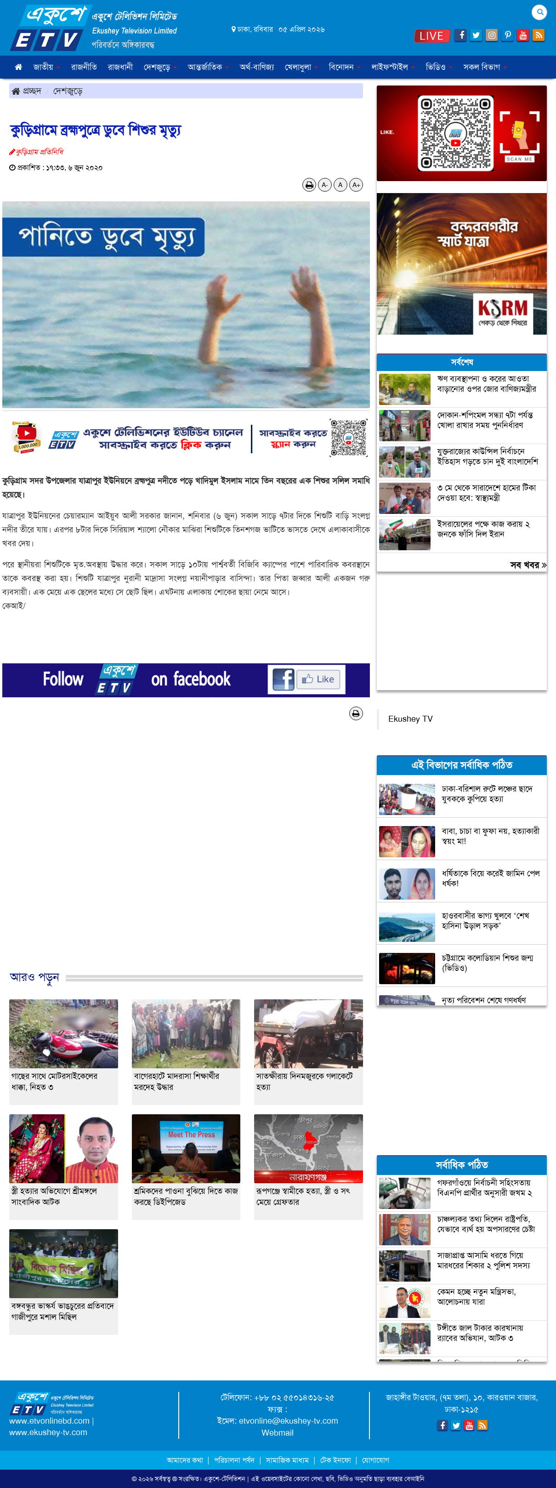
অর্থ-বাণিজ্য (257, 67)
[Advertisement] (186, 855)
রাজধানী (120, 67)
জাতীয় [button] (47, 67)
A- (325, 185)
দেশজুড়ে (68, 91)
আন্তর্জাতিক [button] (208, 67)
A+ (356, 185)
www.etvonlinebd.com (49, 1420)
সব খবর (529, 565)
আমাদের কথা (186, 1460)
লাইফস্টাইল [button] (393, 67)
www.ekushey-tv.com (48, 1432)
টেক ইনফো (336, 1460)
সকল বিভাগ (485, 67)
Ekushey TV (410, 718)
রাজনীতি (84, 67)
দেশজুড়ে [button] (160, 67)
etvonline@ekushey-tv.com (288, 1420)
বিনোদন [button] (345, 67)
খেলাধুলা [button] (301, 67)
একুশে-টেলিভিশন (224, 1479)
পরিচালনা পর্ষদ (234, 1460)
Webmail (277, 1432)
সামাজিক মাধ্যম (287, 1460)
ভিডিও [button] (439, 67)
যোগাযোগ (375, 1460)
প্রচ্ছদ (26, 91)
